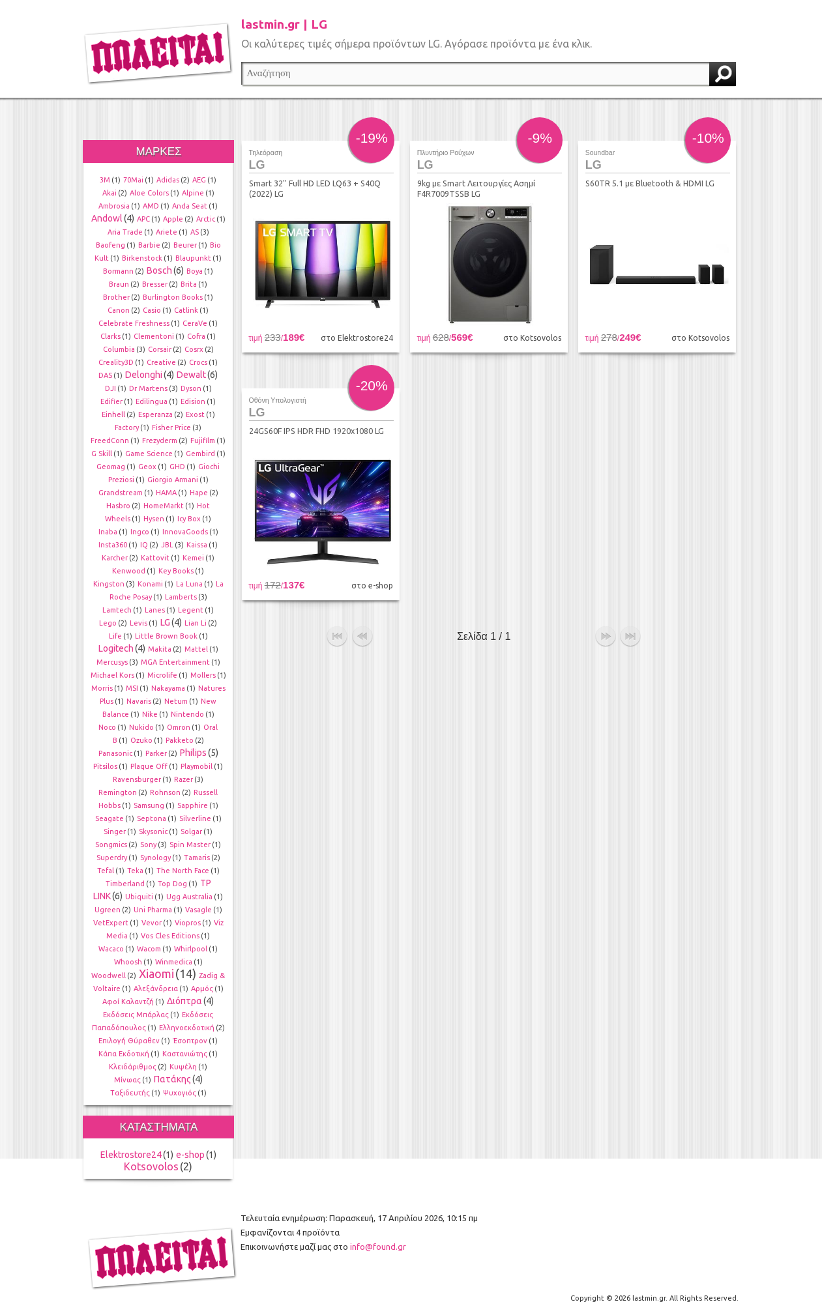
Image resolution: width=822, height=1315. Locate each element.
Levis (138, 623)
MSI (132, 688)
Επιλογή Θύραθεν (129, 1041)
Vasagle (198, 910)
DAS (105, 375)
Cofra (196, 336)
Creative (161, 362)
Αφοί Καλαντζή (128, 1001)
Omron (178, 727)
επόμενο (605, 637)
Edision (193, 401)
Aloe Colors (149, 193)
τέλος (630, 637)
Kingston (109, 584)
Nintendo (187, 714)
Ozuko (141, 740)
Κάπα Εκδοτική (123, 1054)
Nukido (141, 727)
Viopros (188, 923)
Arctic (205, 219)
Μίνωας (127, 1080)
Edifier (111, 401)
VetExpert (110, 923)
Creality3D (116, 362)
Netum (176, 701)
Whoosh (128, 962)
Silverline (195, 818)
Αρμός (202, 988)
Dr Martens (148, 388)
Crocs (198, 362)
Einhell (113, 414)
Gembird (200, 453)
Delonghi (143, 374)
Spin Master (190, 844)
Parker (156, 753)
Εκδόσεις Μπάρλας (136, 1015)
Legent (190, 610)
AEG (199, 180)
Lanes (155, 610)
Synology (155, 857)
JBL (167, 545)
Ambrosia (114, 206)
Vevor (151, 923)
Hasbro (118, 506)
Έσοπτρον (190, 1041)
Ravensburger (137, 779)
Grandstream (120, 493)
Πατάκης (172, 1079)
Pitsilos (105, 766)
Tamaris (197, 857)
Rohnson (165, 792)
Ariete (166, 232)
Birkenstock (142, 258)
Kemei (193, 558)
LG (165, 622)
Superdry (111, 857)
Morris (102, 688)
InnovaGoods (185, 532)
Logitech (116, 648)
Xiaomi (156, 973)
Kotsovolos (151, 1166)
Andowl (107, 218)
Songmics (111, 844)
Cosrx (193, 349)
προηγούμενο (362, 637)
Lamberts (181, 597)
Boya (194, 271)
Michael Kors (112, 675)
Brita (189, 284)
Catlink (186, 310)
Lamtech (117, 610)
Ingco (139, 532)
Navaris (138, 701)
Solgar (191, 831)
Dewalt (191, 374)
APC (143, 219)
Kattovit (155, 558)
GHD (177, 466)
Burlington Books (173, 297)
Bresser (155, 284)
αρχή (337, 637)
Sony (148, 844)
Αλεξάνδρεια (156, 988)
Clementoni (154, 336)
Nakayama (168, 688)
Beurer (185, 245)
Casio (152, 310)
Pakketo (180, 740)
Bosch (159, 270)
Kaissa (196, 545)
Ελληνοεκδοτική (186, 1028)
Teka (135, 870)
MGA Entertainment (175, 662)
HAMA (166, 493)
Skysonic (153, 831)
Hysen (153, 519)
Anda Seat (189, 206)
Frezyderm (159, 440)
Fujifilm (202, 440)
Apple (173, 219)
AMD (151, 206)
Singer (115, 831)
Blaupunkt (193, 258)
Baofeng (110, 245)
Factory (127, 427)
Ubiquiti (139, 897)
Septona (151, 818)
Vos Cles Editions (170, 936)
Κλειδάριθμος (132, 1067)
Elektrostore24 (131, 1154)
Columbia (119, 349)
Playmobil (197, 766)
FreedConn (110, 440)
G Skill (101, 453)
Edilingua (152, 401)
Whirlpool (190, 949)
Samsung (149, 805)
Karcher (115, 558)
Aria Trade (125, 232)
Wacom (149, 949)
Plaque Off (149, 766)
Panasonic (115, 753)
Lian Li (195, 623)
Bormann (118, 271)
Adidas (167, 180)
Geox (147, 466)
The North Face (182, 870)
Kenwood (128, 571)
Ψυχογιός (179, 1093)
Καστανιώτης (184, 1054)
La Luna (189, 584)
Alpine (193, 193)
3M (105, 180)
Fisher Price (171, 427)
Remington (117, 792)
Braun (119, 284)
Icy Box (189, 519)
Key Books (176, 571)
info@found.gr (378, 1246)
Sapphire (192, 805)
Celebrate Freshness (133, 323)
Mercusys (112, 662)
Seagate (109, 818)
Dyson (191, 388)
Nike (150, 714)
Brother (116, 297)
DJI (110, 388)
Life (115, 636)
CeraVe (195, 323)
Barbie (149, 245)
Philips (193, 752)
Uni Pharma (153, 910)
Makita (159, 649)
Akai (109, 193)
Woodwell (108, 975)
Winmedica (173, 962)
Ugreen (108, 910)
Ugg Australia (189, 897)
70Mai (133, 180)
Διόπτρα (184, 1001)
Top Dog (172, 884)
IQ (144, 545)
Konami (150, 584)
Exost (195, 414)
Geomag (110, 466)
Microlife (162, 675)
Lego (108, 623)
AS (194, 232)
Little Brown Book (166, 636)
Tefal (105, 870)
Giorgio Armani (172, 480)
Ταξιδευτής (130, 1093)
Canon (119, 310)
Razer (183, 779)
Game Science (149, 453)
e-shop (190, 1154)
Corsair (159, 349)
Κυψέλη (183, 1067)
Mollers (203, 675)
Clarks (110, 336)
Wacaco (111, 949)
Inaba (107, 532)
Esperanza (155, 414)
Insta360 (112, 545)
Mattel (196, 649)
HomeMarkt (163, 506)
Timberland (125, 884)
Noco (107, 727)
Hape (199, 493)
